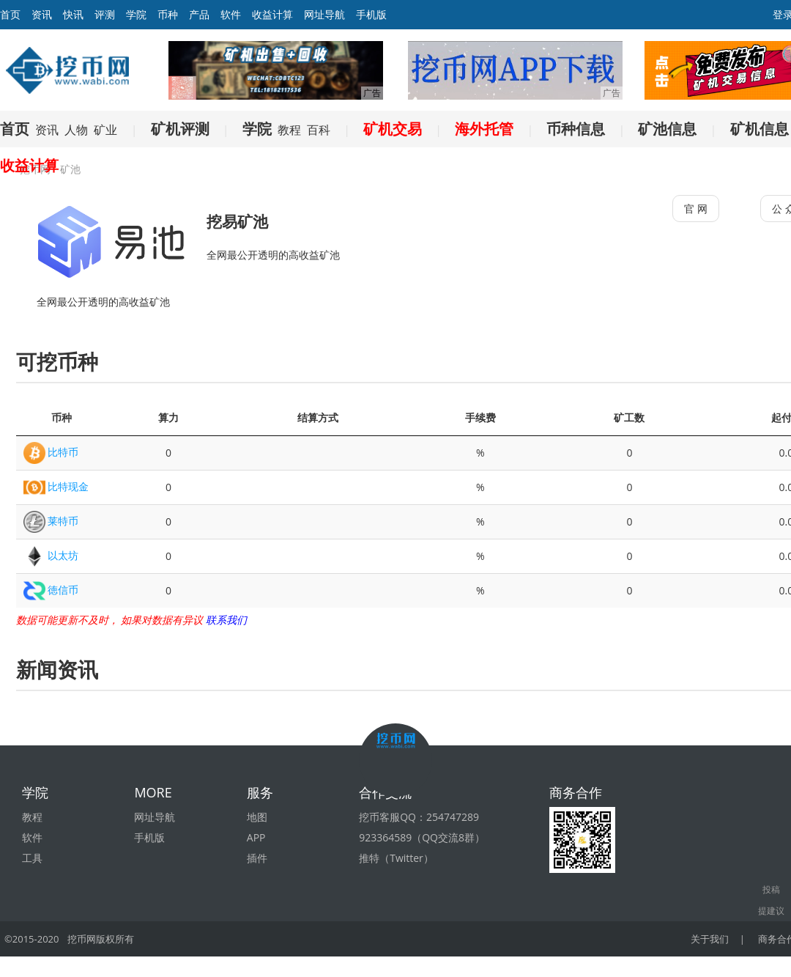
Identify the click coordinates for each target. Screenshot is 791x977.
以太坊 (63, 555)
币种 (167, 14)
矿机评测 (180, 129)
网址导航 (324, 14)
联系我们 (226, 620)
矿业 (105, 130)
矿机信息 (759, 129)
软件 (230, 14)
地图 (257, 817)
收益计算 (272, 14)
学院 (136, 14)
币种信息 (575, 129)
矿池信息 (667, 129)
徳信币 (63, 590)
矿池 (70, 169)
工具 (32, 858)
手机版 (371, 14)
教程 (289, 130)
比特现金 (68, 486)
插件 (257, 858)
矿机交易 (392, 129)
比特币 (63, 452)
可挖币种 (57, 361)
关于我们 (710, 938)
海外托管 (484, 129)
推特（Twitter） (396, 858)
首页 (14, 129)
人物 (76, 130)
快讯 (73, 14)
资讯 (41, 14)
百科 (318, 130)
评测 (104, 14)
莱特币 (63, 521)
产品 (199, 14)
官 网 (696, 208)
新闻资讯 (57, 669)
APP (256, 837)
